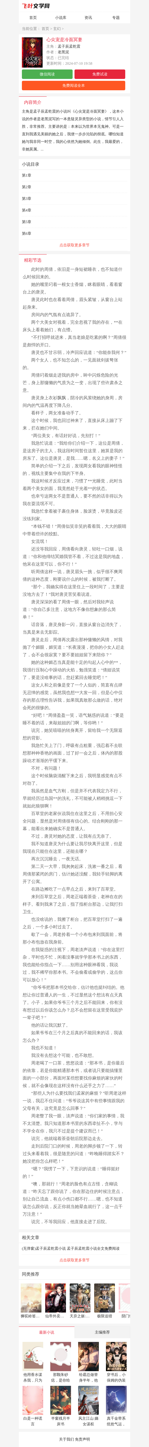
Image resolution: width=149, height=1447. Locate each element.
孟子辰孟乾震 (69, 46)
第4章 (26, 210)
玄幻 (57, 29)
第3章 (26, 199)
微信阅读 (47, 74)
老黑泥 (63, 52)
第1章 (26, 175)
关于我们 (66, 1439)
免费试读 (99, 74)
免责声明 (82, 1439)
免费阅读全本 (73, 85)
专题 (116, 18)
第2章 (26, 187)
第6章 (26, 233)
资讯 (88, 18)
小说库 (60, 18)
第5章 (26, 222)
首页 (33, 18)
